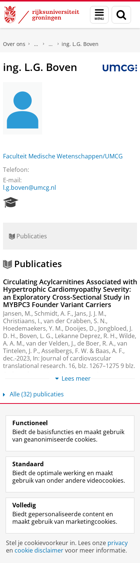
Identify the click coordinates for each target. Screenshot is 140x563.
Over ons (14, 43)
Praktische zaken (36, 44)
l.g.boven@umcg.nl (29, 187)
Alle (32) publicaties (33, 394)
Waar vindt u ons (51, 44)
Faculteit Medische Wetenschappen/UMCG (63, 156)
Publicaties (28, 236)
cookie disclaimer (39, 550)
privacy (118, 543)
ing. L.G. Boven (80, 43)
